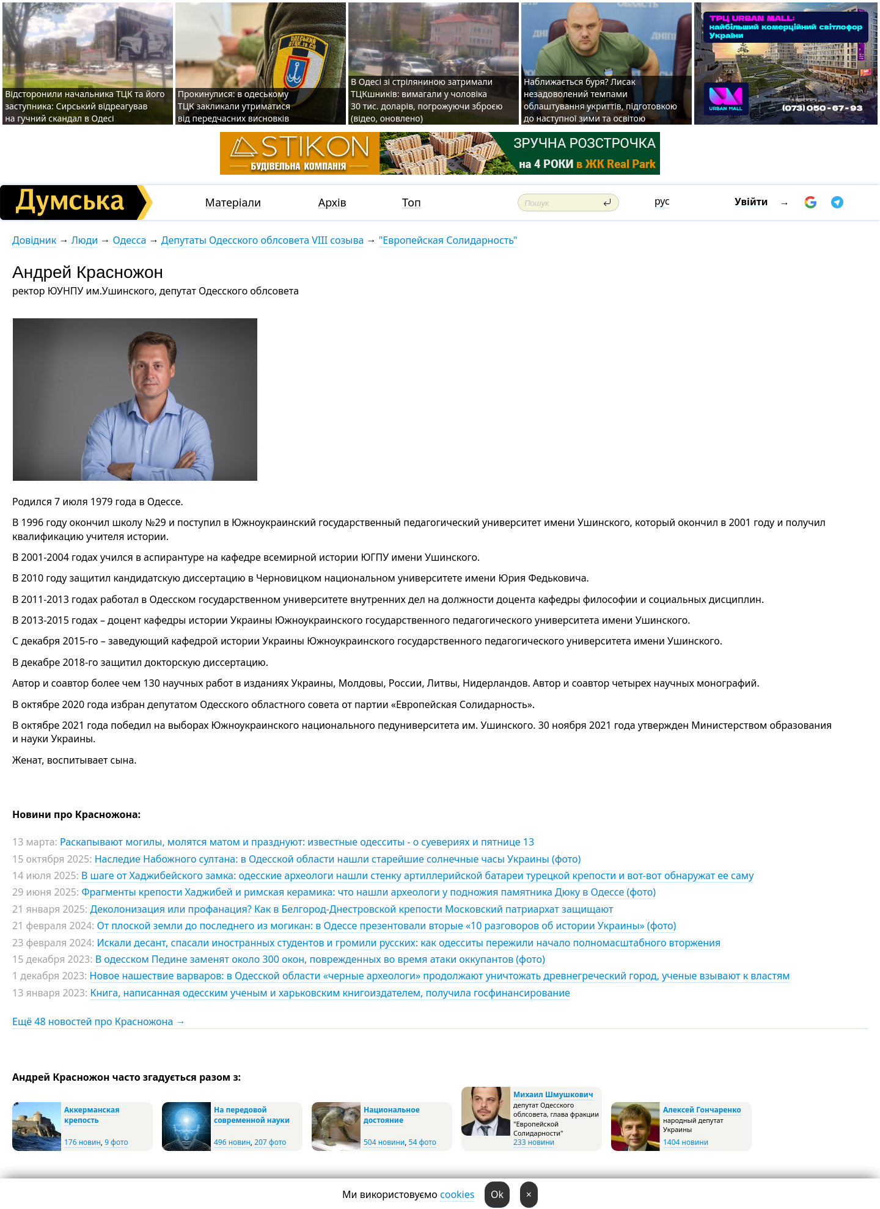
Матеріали (233, 202)
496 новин (232, 1142)
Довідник (34, 240)
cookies (457, 1194)
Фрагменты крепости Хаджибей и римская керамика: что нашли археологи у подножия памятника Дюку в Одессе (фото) (368, 892)
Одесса (129, 240)
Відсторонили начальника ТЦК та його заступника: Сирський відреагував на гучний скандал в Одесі (84, 106)
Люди (85, 240)
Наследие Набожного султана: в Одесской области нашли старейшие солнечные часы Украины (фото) (338, 859)
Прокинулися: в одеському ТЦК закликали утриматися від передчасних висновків (234, 106)
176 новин (82, 1142)
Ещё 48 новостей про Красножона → (98, 1021)
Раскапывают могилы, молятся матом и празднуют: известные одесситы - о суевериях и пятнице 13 (297, 842)
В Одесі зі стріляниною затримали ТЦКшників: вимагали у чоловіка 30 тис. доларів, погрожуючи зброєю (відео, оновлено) (426, 100)
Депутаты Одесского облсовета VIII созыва (262, 240)
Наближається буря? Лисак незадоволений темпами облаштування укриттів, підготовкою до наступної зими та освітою (600, 100)
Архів (332, 202)
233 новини (533, 1142)
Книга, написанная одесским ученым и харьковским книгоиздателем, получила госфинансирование (330, 992)
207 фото (270, 1142)
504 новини (384, 1142)
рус (662, 201)
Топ (411, 202)
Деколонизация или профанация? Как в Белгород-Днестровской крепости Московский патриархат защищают (351, 909)
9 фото (116, 1142)
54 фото (422, 1142)
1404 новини (685, 1142)
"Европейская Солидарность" (448, 240)
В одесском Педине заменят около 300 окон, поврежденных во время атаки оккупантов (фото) (320, 959)
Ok (497, 1194)
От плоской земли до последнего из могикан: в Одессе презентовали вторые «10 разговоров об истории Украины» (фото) (386, 925)
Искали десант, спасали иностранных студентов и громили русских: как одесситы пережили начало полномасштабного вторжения (409, 942)
